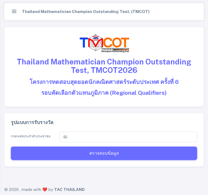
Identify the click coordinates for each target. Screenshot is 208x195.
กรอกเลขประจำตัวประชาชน (30, 136)
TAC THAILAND (69, 189)
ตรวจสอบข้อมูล (104, 153)
